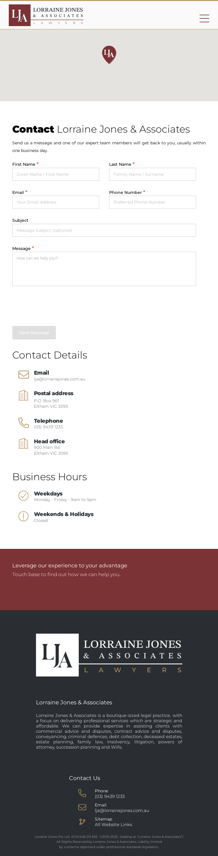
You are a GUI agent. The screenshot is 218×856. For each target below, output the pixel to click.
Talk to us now (156, 592)
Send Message (34, 332)
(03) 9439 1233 (48, 426)
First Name (23, 164)
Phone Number (125, 192)
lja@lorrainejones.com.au (59, 379)
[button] (109, 55)
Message (21, 248)
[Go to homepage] (46, 15)
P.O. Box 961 (51, 403)
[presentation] (56, 306)
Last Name (120, 164)
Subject (20, 220)
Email (18, 192)
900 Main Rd (51, 450)
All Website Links (113, 824)
